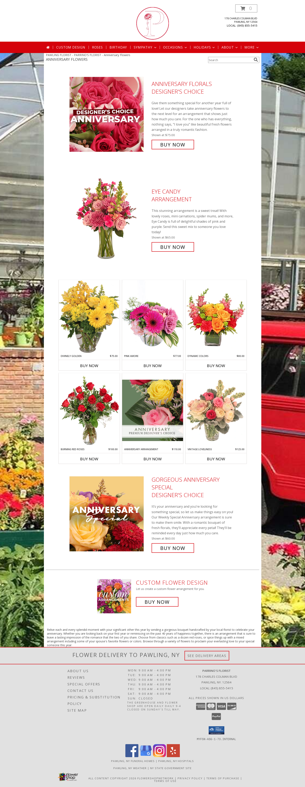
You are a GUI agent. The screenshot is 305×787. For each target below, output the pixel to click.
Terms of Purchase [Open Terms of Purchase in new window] (222, 778)
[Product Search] (230, 60)
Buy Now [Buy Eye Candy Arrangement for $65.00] (172, 247)
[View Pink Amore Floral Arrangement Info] (152, 317)
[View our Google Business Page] (145, 756)
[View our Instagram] (159, 756)
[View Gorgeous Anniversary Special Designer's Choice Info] (109, 514)
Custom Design (70, 47)
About (230, 47)
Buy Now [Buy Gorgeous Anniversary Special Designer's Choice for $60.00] (172, 548)
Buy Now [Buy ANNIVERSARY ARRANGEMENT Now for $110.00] (152, 459)
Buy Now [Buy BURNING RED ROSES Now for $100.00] (89, 459)
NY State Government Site (171, 768)
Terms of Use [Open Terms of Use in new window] (165, 781)
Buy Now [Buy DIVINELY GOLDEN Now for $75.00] (89, 365)
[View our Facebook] (131, 756)
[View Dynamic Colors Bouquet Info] (216, 317)
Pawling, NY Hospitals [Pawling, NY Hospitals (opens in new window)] (176, 761)
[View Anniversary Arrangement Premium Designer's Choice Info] (152, 410)
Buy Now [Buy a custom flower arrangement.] (157, 601)
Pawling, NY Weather (130, 768)
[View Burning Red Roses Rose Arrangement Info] (89, 410)
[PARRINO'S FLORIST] (152, 23)
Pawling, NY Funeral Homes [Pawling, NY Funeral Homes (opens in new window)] (133, 761)
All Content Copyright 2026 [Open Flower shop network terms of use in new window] (112, 778)
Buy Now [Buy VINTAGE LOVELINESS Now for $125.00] (216, 459)
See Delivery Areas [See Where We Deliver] (207, 655)
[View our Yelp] (173, 756)
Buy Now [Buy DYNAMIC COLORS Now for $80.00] (216, 365)
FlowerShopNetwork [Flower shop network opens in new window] (155, 778)
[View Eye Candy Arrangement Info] (109, 219)
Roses (97, 47)
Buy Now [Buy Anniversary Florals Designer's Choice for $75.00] (172, 144)
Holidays (205, 47)
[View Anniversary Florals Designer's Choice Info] (109, 114)
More (251, 47)
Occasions (175, 47)
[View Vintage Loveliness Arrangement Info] (216, 410)
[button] (246, 8)
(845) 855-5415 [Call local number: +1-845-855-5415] (247, 25)
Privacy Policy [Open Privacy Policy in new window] (190, 778)
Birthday (118, 47)
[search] (256, 59)
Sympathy (145, 47)
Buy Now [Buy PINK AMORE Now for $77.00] (152, 365)
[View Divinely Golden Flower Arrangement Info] (89, 317)
